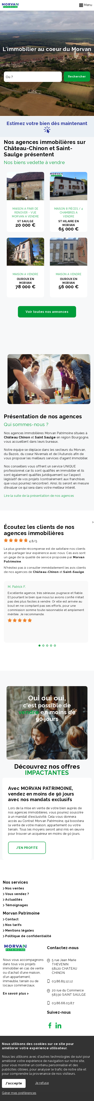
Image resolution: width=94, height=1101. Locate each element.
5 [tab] (55, 646)
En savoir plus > (16, 993)
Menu (85, 5)
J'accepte (13, 1083)
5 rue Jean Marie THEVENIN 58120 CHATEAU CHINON (64, 966)
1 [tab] (39, 646)
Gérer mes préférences (19, 1093)
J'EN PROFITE (27, 848)
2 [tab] (43, 646)
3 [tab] (47, 646)
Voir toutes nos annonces (47, 312)
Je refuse (42, 1083)
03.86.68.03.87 (63, 1003)
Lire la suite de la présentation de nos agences (39, 496)
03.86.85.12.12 (62, 981)
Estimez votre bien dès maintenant (47, 126)
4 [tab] (51, 646)
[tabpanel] (46, 612)
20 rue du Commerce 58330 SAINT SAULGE (69, 992)
